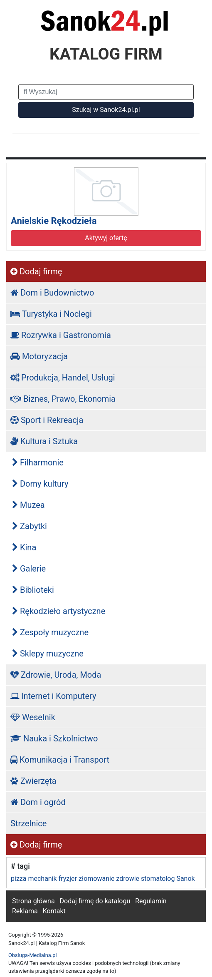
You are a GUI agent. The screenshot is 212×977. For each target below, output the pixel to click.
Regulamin (151, 901)
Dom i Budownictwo (52, 293)
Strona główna (33, 901)
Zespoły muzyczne (50, 632)
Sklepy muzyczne (48, 654)
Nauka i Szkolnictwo (54, 738)
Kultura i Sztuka (44, 441)
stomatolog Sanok (168, 879)
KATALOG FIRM (106, 54)
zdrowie (127, 879)
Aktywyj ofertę (106, 238)
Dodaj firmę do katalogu (95, 901)
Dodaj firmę (36, 271)
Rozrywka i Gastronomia (60, 335)
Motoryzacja (39, 356)
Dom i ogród (38, 802)
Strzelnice (28, 823)
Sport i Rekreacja (46, 420)
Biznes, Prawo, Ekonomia (63, 399)
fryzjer (68, 879)
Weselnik (32, 717)
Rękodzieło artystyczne (58, 611)
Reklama (25, 911)
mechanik (42, 879)
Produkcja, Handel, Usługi (62, 378)
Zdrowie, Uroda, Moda (55, 675)
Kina (24, 547)
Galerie (29, 569)
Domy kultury (40, 484)
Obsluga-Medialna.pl (32, 955)
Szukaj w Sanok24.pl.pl (106, 110)
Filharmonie (38, 462)
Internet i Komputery (53, 696)
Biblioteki (33, 590)
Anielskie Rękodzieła (53, 221)
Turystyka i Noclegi (51, 314)
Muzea (28, 505)
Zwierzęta (33, 781)
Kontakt (54, 911)
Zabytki (29, 526)
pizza (18, 879)
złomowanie (96, 879)
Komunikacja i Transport (59, 760)
